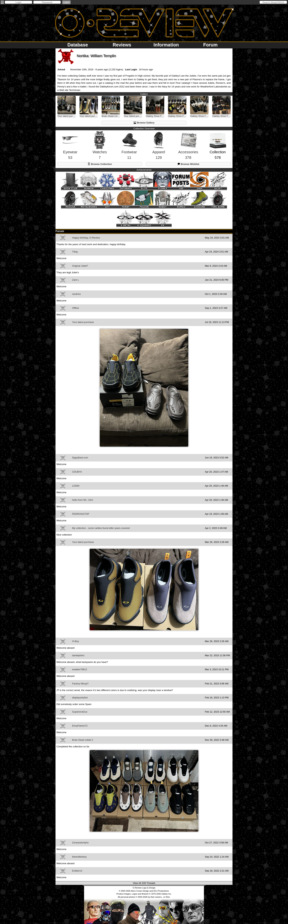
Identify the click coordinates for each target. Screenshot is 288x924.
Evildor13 (77, 870)
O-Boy (75, 641)
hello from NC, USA (82, 500)
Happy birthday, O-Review (86, 237)
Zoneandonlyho (80, 842)
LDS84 (75, 485)
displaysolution (80, 697)
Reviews (122, 44)
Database (77, 44)
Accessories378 (188, 149)
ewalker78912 (79, 669)
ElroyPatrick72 (80, 725)
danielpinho (78, 655)
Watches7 (100, 149)
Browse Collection (100, 163)
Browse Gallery (143, 122)
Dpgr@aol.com (80, 457)
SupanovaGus (79, 711)
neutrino (76, 294)
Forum (210, 44)
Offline (75, 308)
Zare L (75, 279)
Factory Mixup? (80, 683)
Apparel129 (158, 149)
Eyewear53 (70, 149)
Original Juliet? (80, 265)
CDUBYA (77, 471)
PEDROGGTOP (80, 514)
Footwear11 (129, 149)
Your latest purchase (83, 322)
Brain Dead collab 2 (82, 740)
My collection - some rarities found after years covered (101, 528)
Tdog (75, 251)
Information (166, 44)
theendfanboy (79, 856)
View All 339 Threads (144, 883)
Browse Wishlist (188, 163)
